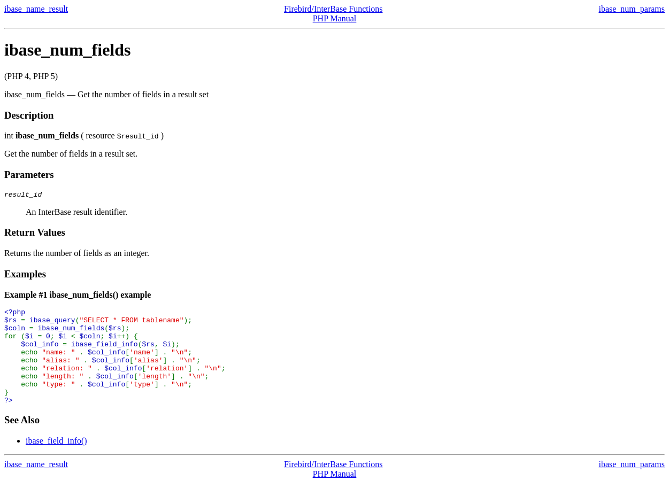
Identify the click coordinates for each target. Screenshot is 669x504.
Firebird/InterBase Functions (333, 8)
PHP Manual (335, 18)
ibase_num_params (631, 8)
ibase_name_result (36, 8)
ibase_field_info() (56, 461)
